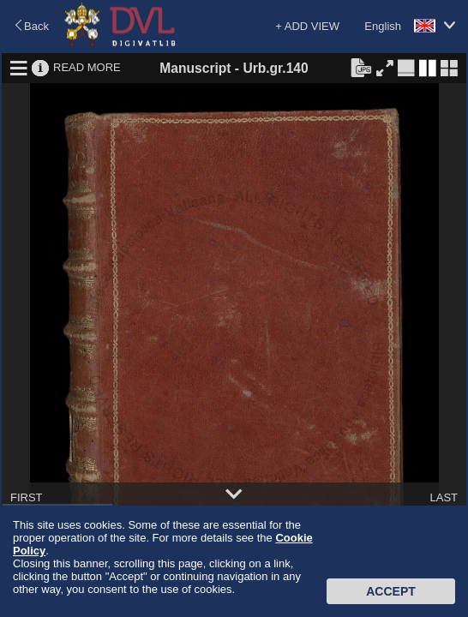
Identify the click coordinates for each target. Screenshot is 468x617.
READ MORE (87, 67)
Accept (391, 591)
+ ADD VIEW (307, 26)
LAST (443, 497)
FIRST (26, 497)
